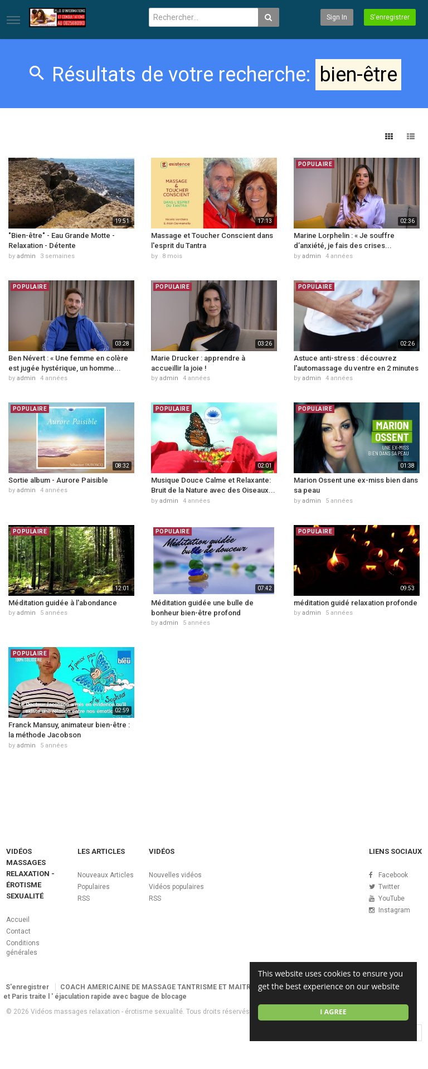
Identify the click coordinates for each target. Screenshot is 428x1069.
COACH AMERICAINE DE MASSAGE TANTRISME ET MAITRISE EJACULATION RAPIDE (198, 987)
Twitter (389, 887)
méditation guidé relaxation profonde (355, 603)
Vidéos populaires (176, 887)
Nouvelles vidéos (175, 875)
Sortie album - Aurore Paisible (58, 480)
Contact (18, 931)
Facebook (393, 875)
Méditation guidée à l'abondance (62, 603)
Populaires (93, 887)
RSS (83, 898)
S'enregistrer (390, 17)
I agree (333, 1012)
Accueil (18, 920)
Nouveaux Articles (105, 875)
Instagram (394, 910)
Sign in (337, 17)
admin (26, 256)
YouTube (391, 898)
